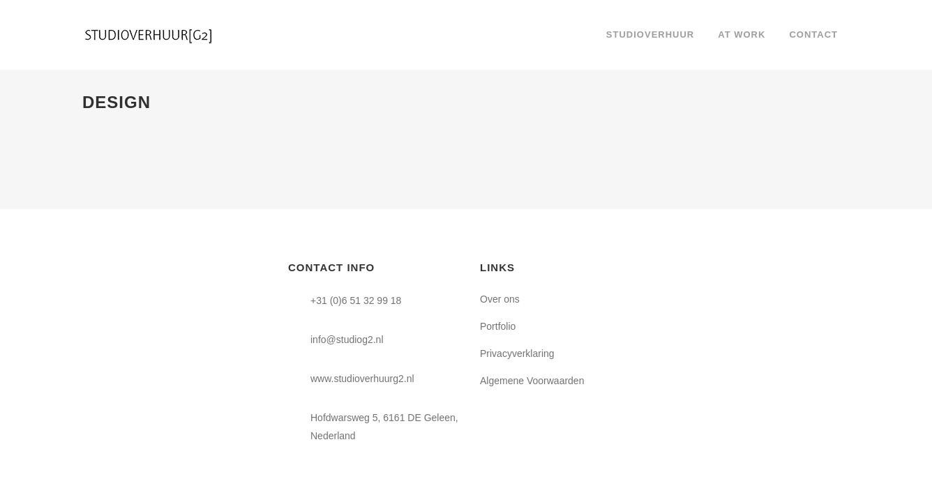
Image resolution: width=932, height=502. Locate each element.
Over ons (500, 299)
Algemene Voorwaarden (532, 380)
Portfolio (498, 326)
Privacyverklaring (517, 353)
